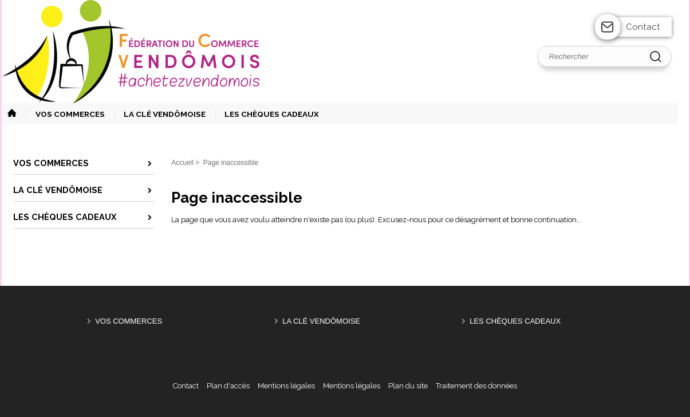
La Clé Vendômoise (321, 321)
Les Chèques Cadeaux (515, 321)
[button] (65, 114)
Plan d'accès (228, 385)
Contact (643, 27)
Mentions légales (286, 385)
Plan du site (408, 385)
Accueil (182, 163)
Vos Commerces (128, 321)
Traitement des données (476, 385)
